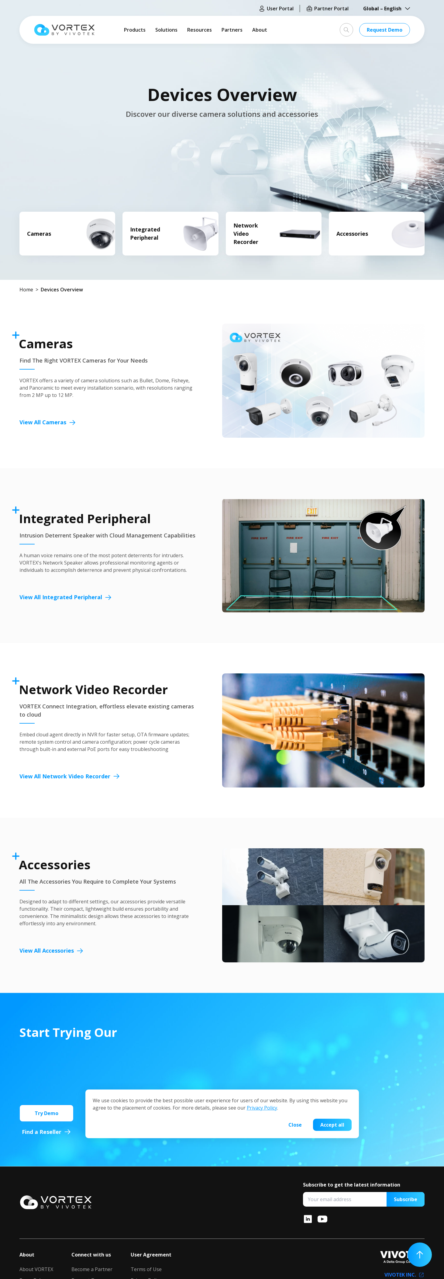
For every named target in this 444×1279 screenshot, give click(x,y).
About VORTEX (36, 1269)
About (259, 29)
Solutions (166, 29)
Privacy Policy (262, 1107)
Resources (199, 29)
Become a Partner (91, 1269)
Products (135, 29)
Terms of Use (146, 1269)
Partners (232, 29)
